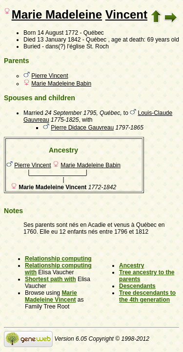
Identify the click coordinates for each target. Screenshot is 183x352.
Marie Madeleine (57, 14)
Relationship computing (58, 258)
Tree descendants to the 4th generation (147, 296)
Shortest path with (50, 279)
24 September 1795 (70, 113)
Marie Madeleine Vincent (51, 296)
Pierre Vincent (49, 75)
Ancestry (131, 265)
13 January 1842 (59, 39)
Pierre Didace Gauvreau (82, 127)
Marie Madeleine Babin (61, 83)
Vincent (126, 14)
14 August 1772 (58, 32)
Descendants (137, 286)
